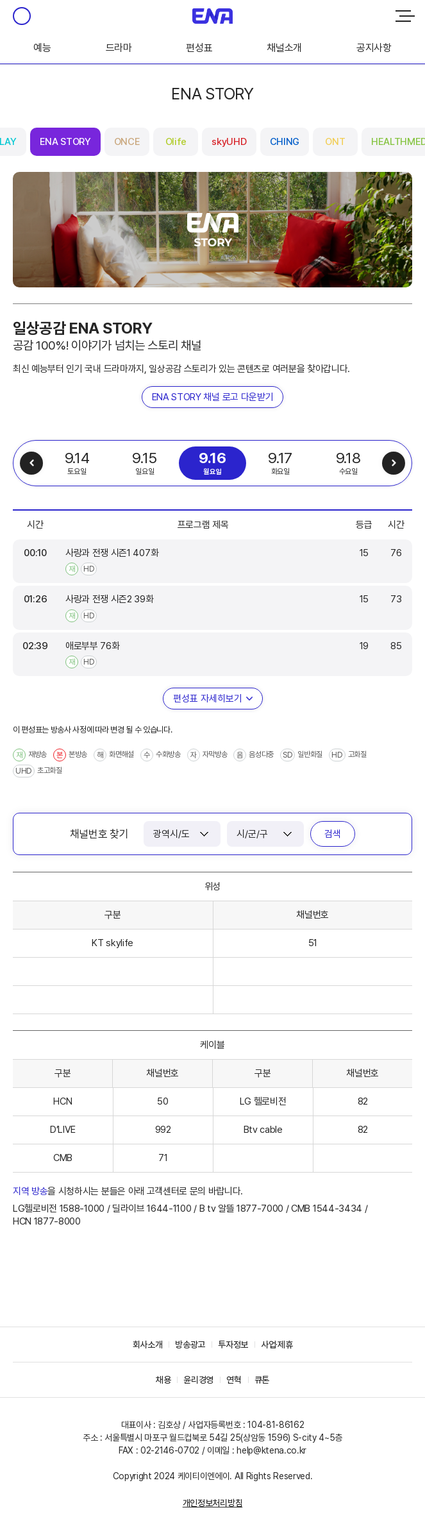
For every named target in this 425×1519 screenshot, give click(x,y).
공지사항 (374, 48)
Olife (176, 142)
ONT (335, 142)
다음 (393, 463)
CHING (284, 142)
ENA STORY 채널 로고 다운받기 (213, 397)
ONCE (127, 142)
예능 (42, 48)
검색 (332, 834)
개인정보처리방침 (212, 1503)
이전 (31, 463)
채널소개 (284, 48)
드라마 (119, 48)
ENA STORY (65, 142)
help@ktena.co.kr (271, 1450)
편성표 (199, 48)
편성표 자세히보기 (207, 698)
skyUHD (229, 142)
